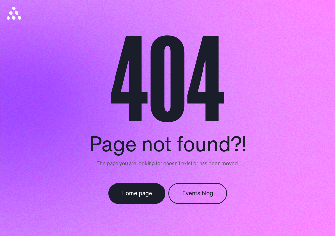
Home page (136, 193)
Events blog (197, 193)
